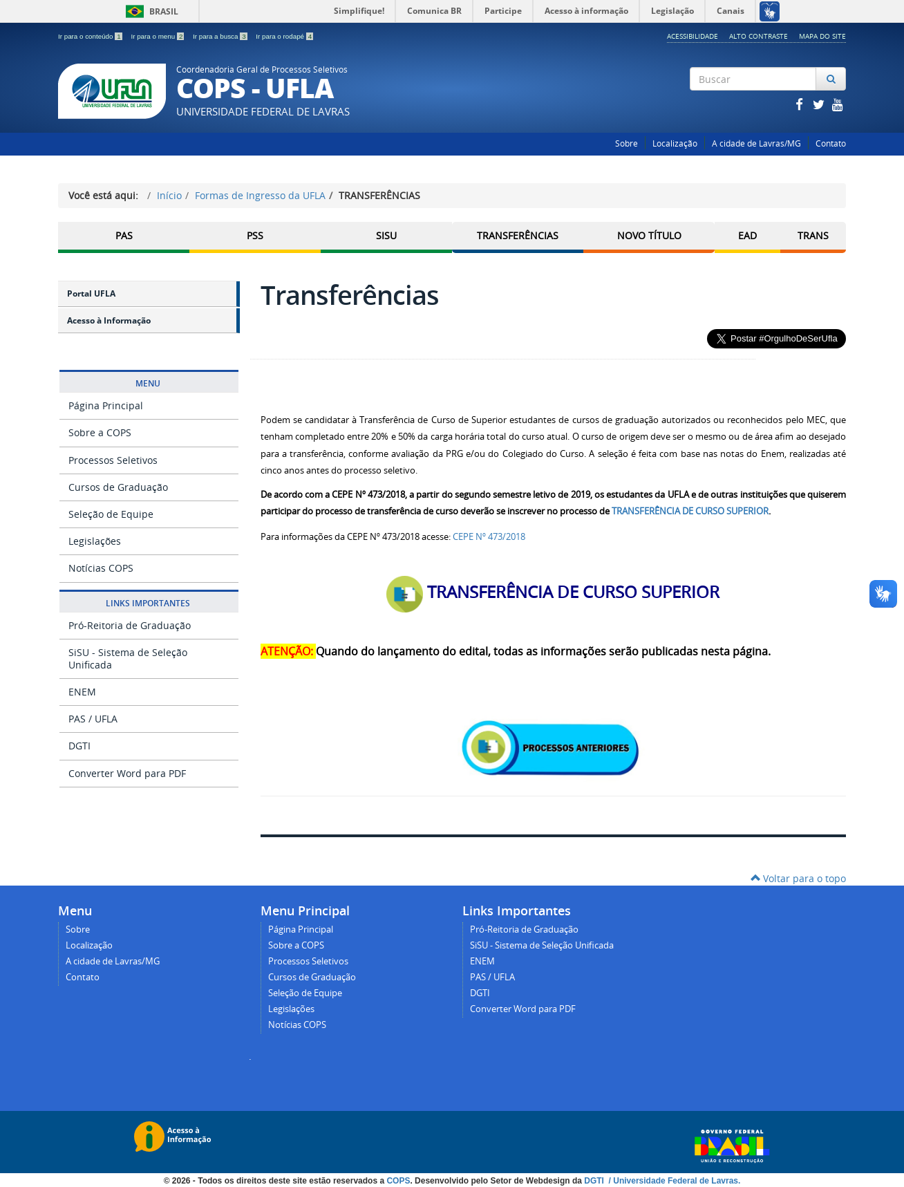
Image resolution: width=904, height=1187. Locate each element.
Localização (674, 143)
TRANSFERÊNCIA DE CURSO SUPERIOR (690, 511)
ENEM (82, 691)
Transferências (517, 235)
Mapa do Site (822, 36)
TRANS (813, 235)
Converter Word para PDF (127, 773)
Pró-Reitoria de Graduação (129, 625)
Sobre (626, 143)
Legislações (94, 541)
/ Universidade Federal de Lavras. (673, 1181)
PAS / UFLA (92, 718)
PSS (255, 235)
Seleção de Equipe (110, 514)
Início (169, 195)
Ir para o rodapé (284, 36)
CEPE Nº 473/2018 (489, 536)
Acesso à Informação (109, 320)
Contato (831, 143)
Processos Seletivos (113, 460)
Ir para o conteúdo (91, 36)
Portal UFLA (91, 293)
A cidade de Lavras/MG (756, 143)
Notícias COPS (100, 567)
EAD (747, 235)
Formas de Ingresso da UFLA (260, 195)
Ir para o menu (158, 36)
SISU (386, 235)
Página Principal (105, 405)
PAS (124, 235)
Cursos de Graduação (118, 487)
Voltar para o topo (798, 878)
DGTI (79, 745)
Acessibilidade (692, 36)
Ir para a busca (221, 36)
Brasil (149, 11)
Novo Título (649, 235)
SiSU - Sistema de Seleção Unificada (127, 658)
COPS (398, 1181)
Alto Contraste (758, 36)
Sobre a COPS (99, 432)
